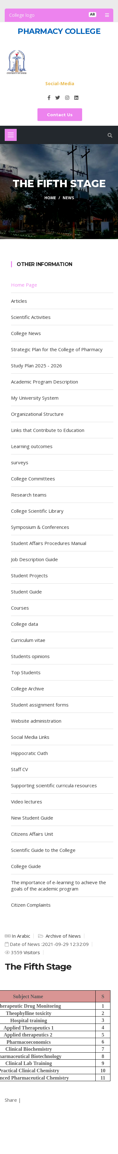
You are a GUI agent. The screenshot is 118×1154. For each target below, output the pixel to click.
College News (26, 333)
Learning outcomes (32, 446)
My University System (35, 398)
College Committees (33, 478)
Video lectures (26, 801)
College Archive (27, 688)
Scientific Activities (31, 317)
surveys (19, 462)
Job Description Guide (34, 559)
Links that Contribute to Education (47, 430)
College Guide (26, 866)
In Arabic (21, 936)
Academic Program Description (44, 381)
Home (50, 197)
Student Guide (26, 591)
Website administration (36, 721)
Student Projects (29, 575)
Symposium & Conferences (40, 527)
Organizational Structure (37, 414)
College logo (22, 15)
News (68, 197)
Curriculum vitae (29, 640)
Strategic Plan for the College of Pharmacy (57, 349)
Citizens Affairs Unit (32, 834)
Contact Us (60, 114)
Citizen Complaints (31, 905)
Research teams (29, 494)
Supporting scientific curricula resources (54, 785)
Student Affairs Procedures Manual (48, 543)
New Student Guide (32, 818)
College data (24, 624)
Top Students (26, 672)
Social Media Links (30, 737)
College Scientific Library (37, 511)
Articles (19, 301)
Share (11, 1100)
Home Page (24, 285)
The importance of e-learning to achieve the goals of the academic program (58, 885)
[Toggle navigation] (11, 135)
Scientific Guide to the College (43, 850)
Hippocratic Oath (29, 753)
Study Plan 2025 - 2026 (36, 365)
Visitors (31, 952)
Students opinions (30, 656)
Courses (20, 608)
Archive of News (62, 936)
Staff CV (19, 769)
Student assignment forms (40, 704)
